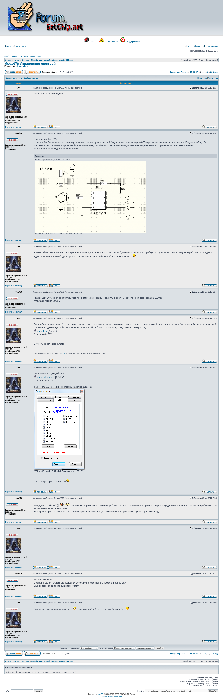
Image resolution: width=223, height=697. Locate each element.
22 (211, 72)
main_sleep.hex (46, 377)
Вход (8, 46)
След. (215, 72)
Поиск (198, 46)
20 (205, 72)
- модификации (133, 42)
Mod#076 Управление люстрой (30, 63)
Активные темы (34, 56)
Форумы (25, 60)
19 (202, 72)
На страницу (175, 72)
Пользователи (210, 46)
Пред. (183, 72)
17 (197, 72)
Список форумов (12, 60)
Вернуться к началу (13, 127)
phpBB (100, 694)
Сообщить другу (31, 78)
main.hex (42, 331)
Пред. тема (202, 78)
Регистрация (20, 46)
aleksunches (22, 66)
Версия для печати (14, 78)
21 (208, 72)
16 (194, 72)
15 (191, 72)
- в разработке (111, 42)
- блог (92, 42)
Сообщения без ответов (15, 56)
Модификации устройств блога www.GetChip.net (52, 60)
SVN (63, 353)
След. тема (213, 78)
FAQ (188, 46)
